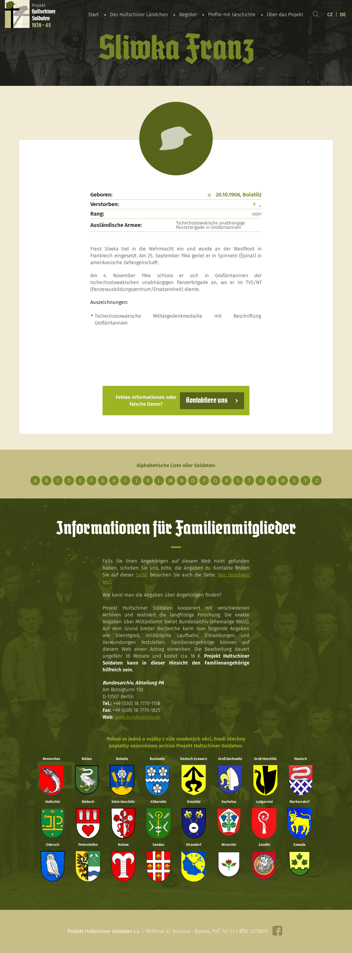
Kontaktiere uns (206, 400)
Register (188, 14)
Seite (140, 575)
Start (93, 14)
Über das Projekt (285, 14)
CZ (330, 14)
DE (343, 14)
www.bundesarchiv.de (138, 717)
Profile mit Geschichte (232, 14)
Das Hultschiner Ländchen (139, 14)
